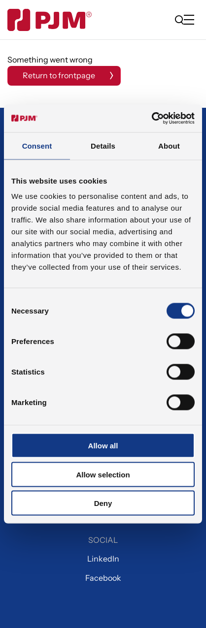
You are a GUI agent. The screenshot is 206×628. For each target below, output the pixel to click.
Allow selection (103, 474)
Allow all (103, 445)
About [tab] (169, 145)
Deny (103, 503)
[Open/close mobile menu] (191, 20)
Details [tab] (103, 145)
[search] (179, 19)
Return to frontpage (59, 75)
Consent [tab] (37, 145)
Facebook (103, 578)
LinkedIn (103, 559)
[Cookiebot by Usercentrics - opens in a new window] (151, 118)
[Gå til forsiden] (49, 20)
